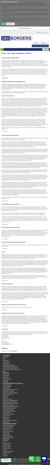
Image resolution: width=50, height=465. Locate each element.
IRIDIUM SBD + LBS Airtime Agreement (10, 400)
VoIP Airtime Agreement (7, 412)
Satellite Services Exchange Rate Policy (10, 366)
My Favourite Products (7, 443)
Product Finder (5, 440)
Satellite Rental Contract (7, 398)
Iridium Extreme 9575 (7, 386)
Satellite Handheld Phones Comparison (10, 389)
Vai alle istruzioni (5, 77)
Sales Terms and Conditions (8, 451)
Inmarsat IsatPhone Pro (7, 384)
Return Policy (5, 455)
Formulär (5, 397)
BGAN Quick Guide (6, 429)
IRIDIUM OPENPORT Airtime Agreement (10, 403)
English (12, 458)
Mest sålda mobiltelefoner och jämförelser (13, 383)
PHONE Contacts (6, 374)
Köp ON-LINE (6, 438)
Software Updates (6, 432)
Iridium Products (6, 395)
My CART (4, 441)
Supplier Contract (6, 415)
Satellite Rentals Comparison (8, 394)
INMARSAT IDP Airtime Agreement (9, 407)
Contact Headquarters (7, 378)
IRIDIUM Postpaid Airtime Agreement (10, 401)
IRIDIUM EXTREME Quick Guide (9, 424)
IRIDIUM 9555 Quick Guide (8, 426)
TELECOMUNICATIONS (25, 28)
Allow (3, 24)
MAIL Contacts (5, 377)
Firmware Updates (6, 434)
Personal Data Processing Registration (10, 367)
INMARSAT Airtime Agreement (8, 404)
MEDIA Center (5, 360)
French (17, 458)
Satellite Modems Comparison (8, 391)
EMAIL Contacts (6, 375)
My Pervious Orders (6, 444)
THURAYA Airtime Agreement (8, 409)
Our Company (5, 357)
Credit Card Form (6, 421)
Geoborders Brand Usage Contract (9, 420)
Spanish (27, 458)
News (4, 358)
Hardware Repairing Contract (8, 414)
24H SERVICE (5, 381)
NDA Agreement (6, 418)
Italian (22, 458)
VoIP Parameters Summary (8, 431)
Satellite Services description (8, 364)
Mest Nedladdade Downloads (10, 423)
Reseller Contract (6, 417)
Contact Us (5, 454)
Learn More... (10, 24)
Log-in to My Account (42, 32)
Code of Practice (6, 363)
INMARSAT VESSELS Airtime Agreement (10, 406)
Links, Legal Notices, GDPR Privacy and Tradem (12, 369)
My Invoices (5, 449)
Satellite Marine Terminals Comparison (10, 392)
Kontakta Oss (6, 372)
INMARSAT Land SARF (7, 435)
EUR (37, 43)
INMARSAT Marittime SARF (8, 437)
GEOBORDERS (14, 351)
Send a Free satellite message (40, 46)
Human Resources (6, 361)
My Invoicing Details (6, 446)
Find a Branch (5, 380)
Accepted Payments (6, 452)
